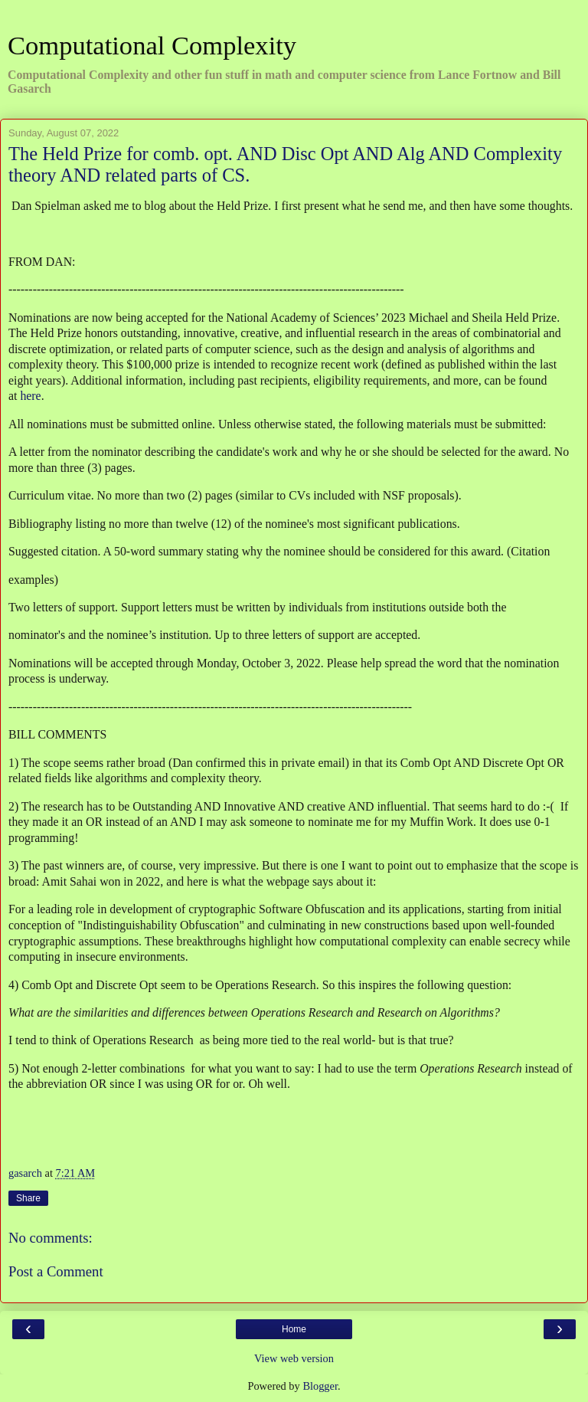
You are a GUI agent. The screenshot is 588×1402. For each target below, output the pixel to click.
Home (294, 1329)
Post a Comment (55, 1271)
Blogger (320, 1386)
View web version (294, 1358)
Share (28, 1198)
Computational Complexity (152, 45)
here (30, 395)
